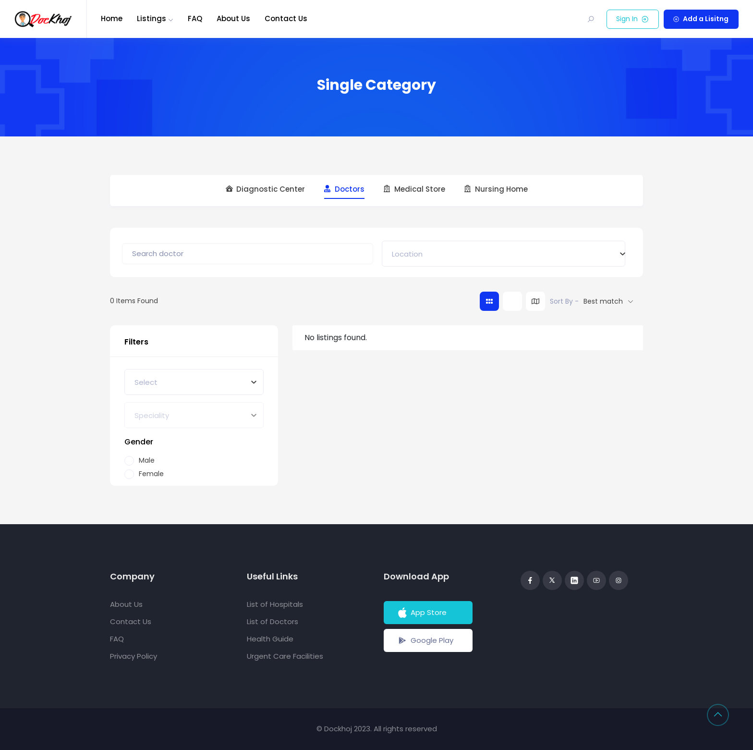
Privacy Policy (133, 656)
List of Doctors (272, 621)
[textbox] (407, 253)
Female (151, 474)
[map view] (535, 301)
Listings (151, 18)
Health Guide (270, 639)
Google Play (424, 640)
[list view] (512, 301)
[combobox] (504, 254)
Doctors (344, 189)
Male (147, 460)
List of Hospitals (275, 604)
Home (111, 18)
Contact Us (286, 18)
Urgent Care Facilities (285, 656)
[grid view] (489, 301)
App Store (421, 612)
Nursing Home (496, 189)
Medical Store (414, 189)
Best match (603, 301)
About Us (233, 18)
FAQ (195, 18)
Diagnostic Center (265, 189)
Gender (138, 441)
